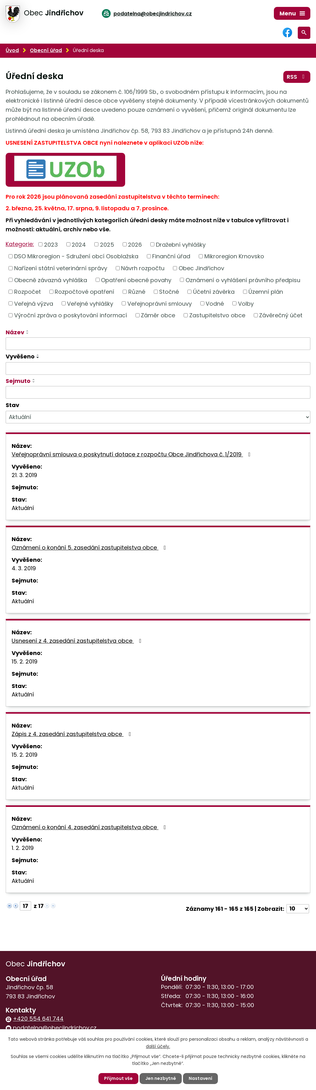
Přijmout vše (118, 1078)
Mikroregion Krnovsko (234, 256)
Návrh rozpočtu (142, 268)
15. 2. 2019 (24, 661)
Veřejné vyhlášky (90, 303)
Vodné (215, 303)
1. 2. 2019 (23, 848)
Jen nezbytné (160, 1078)
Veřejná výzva (33, 303)
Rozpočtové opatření (84, 292)
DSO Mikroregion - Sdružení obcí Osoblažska (76, 256)
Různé (136, 292)
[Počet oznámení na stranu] (297, 908)
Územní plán (265, 292)
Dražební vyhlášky (181, 244)
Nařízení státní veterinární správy (60, 268)
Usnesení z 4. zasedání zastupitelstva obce (78, 641)
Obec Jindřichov (201, 268)
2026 (135, 244)
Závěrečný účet (280, 315)
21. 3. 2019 (24, 475)
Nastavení (200, 1078)
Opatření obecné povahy (136, 280)
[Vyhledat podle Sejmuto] (158, 392)
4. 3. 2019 (24, 568)
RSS (297, 77)
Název (15, 332)
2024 (79, 244)
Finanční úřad (171, 256)
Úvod (12, 50)
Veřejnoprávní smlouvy (159, 303)
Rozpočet (27, 292)
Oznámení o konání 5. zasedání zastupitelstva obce (90, 547)
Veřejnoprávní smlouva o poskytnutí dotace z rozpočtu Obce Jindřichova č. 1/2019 (132, 454)
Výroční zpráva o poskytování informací (70, 315)
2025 (107, 244)
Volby (246, 303)
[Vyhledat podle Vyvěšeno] (158, 368)
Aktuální (23, 508)
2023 (51, 244)
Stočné (169, 292)
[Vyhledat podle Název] (158, 343)
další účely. (158, 1046)
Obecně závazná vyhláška (50, 280)
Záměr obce (158, 315)
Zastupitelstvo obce (217, 315)
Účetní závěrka (214, 292)
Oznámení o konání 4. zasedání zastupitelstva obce (90, 827)
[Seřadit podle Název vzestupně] (27, 331)
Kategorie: (20, 244)
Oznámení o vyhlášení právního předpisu (243, 280)
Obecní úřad (46, 50)
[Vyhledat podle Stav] (158, 417)
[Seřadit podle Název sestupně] (27, 333)
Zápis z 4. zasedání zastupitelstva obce (73, 734)
